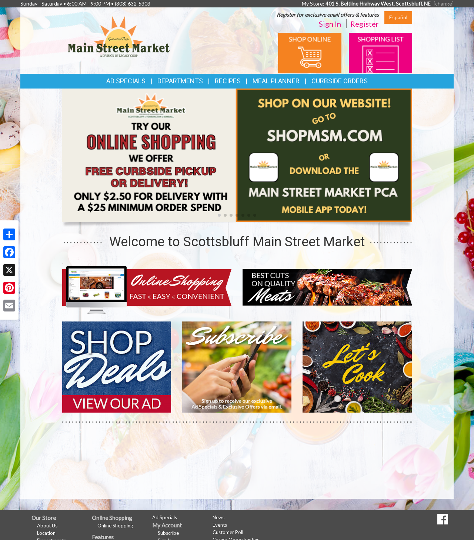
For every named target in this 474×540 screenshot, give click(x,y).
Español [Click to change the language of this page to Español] (398, 17)
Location (46, 533)
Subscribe (168, 533)
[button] (219, 215)
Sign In (330, 23)
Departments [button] (180, 81)
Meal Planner (276, 81)
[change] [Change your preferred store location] (444, 3)
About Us (47, 526)
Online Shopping (115, 526)
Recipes (228, 81)
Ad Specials (126, 81)
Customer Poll (228, 532)
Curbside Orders (339, 81)
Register (364, 23)
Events (220, 525)
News (218, 517)
